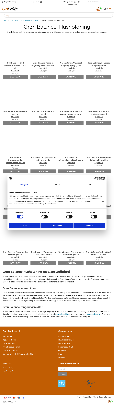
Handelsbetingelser (66, 340)
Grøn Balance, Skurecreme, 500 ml (15, 115)
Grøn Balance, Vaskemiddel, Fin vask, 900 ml (15, 256)
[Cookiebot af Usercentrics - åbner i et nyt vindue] (95, 178)
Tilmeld (63, 374)
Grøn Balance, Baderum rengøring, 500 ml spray (71, 115)
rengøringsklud (62, 314)
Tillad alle (89, 225)
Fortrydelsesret (64, 343)
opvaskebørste (93, 314)
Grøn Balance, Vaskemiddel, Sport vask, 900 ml (71, 256)
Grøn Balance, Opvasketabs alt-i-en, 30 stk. (43, 161)
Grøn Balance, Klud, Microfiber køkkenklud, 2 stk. (15, 68)
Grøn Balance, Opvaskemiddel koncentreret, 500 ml (15, 162)
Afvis (25, 225)
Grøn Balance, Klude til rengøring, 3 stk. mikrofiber (43, 67)
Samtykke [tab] (24, 185)
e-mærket (62, 350)
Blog (60, 354)
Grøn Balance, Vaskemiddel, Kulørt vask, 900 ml (43, 256)
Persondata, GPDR (65, 347)
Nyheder (61, 357)
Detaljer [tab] (57, 185)
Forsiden (14, 20)
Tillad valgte (57, 225)
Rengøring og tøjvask (30, 20)
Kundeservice (63, 336)
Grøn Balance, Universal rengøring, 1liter (98, 67)
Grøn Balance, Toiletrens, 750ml (43, 115)
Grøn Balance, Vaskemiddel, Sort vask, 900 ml (98, 256)
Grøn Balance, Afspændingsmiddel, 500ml (71, 161)
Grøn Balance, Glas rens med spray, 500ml (98, 115)
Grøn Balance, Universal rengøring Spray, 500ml (71, 67)
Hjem (5, 20)
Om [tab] (90, 185)
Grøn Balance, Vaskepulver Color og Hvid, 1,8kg (98, 161)
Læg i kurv (15, 77)
